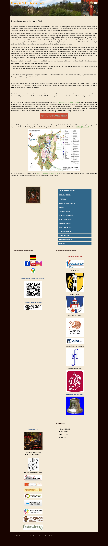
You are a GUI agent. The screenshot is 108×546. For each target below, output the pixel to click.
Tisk (34, 536)
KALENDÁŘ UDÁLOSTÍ (67, 191)
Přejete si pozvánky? (66, 215)
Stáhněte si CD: (33, 430)
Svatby (61, 207)
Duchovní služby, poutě (67, 203)
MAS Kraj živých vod (82, 127)
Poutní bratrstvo (64, 235)
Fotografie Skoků (65, 227)
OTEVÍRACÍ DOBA (65, 195)
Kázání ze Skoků (64, 211)
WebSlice (29, 536)
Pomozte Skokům (65, 219)
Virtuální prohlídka (65, 223)
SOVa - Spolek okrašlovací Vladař (68, 102)
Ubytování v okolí (65, 231)
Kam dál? (62, 243)
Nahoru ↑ (53, 536)
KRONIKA (62, 199)
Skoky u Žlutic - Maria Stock (27, 3)
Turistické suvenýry (65, 239)
